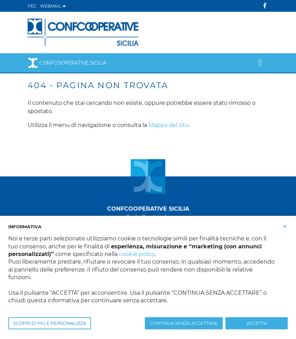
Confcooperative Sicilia (67, 63)
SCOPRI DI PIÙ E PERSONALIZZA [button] (49, 323)
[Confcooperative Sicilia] (83, 32)
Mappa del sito (168, 125)
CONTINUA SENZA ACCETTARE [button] (184, 323)
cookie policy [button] (137, 254)
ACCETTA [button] (257, 323)
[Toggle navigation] (259, 63)
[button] (285, 226)
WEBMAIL (53, 6)
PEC (32, 6)
